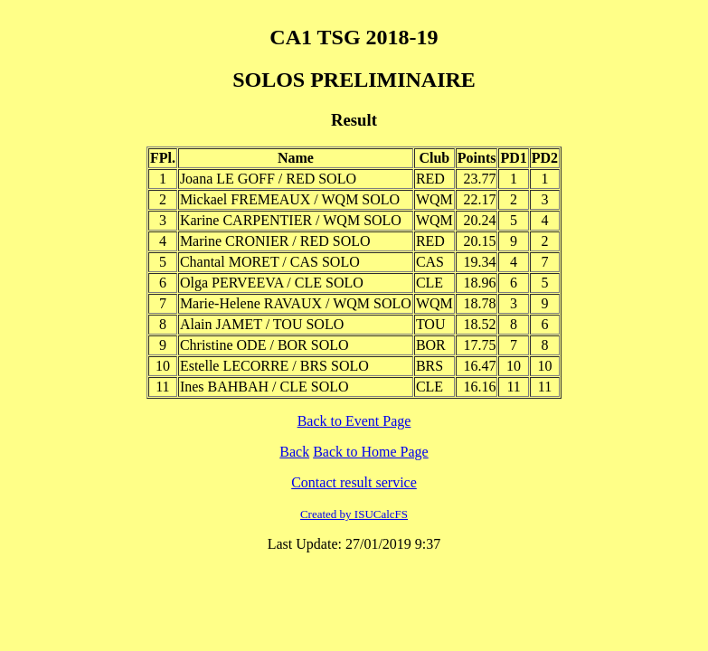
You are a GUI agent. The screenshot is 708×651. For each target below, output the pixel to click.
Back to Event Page (354, 421)
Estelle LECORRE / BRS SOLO (274, 365)
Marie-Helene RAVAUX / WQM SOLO (295, 303)
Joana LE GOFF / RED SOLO (268, 178)
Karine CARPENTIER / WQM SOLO (290, 220)
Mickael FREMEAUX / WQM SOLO (290, 199)
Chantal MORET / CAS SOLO (270, 261)
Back (294, 451)
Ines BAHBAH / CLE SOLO (264, 386)
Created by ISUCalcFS (354, 514)
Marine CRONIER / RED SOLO (275, 241)
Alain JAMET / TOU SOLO (262, 324)
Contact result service (354, 482)
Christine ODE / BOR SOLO (264, 345)
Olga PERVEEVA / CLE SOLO (271, 282)
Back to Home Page (371, 451)
